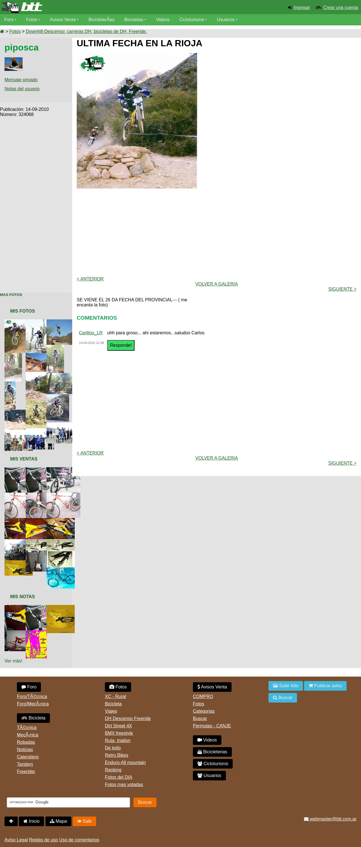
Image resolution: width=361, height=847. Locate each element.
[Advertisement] (36, 201)
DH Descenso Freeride (128, 718)
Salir (84, 821)
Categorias (204, 711)
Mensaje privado (21, 79)
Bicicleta (33, 718)
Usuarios (226, 19)
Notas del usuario (22, 88)
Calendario (28, 756)
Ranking (113, 769)
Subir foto (285, 685)
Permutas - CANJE (212, 725)
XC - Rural (115, 696)
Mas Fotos (11, 295)
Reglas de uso (43, 839)
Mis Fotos (22, 311)
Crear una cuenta (340, 7)
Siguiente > (342, 289)
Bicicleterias (212, 751)
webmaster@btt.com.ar (330, 819)
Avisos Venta (63, 19)
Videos (163, 19)
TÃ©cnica (27, 727)
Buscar (200, 718)
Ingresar (302, 7)
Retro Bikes (116, 755)
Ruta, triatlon (118, 740)
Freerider (26, 771)
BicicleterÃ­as (102, 19)
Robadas (26, 742)
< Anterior (90, 279)
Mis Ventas (24, 459)
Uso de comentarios (79, 839)
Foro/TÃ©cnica (32, 696)
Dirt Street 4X (118, 725)
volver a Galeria (216, 284)
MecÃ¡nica (27, 734)
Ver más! (13, 661)
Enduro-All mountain (125, 762)
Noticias (25, 749)
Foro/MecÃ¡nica (33, 703)
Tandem (25, 764)
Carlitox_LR (91, 332)
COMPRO (203, 696)
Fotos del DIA (118, 777)
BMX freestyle (119, 733)
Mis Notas (22, 596)
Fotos (32, 19)
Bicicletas (135, 19)
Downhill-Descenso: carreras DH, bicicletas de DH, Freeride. (86, 31)
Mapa (58, 821)
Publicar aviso (325, 685)
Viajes (111, 711)
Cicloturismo (192, 19)
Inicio (31, 821)
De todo (113, 747)
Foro (9, 19)
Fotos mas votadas (124, 784)
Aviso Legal (16, 839)
